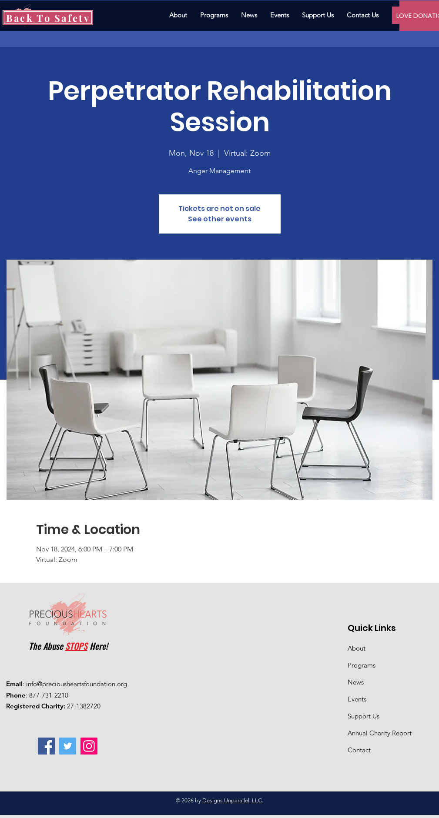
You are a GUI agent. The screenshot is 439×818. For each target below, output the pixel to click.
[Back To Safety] (48, 17)
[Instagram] (88, 746)
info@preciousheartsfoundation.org (76, 684)
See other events (219, 219)
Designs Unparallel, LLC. (232, 800)
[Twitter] (67, 746)
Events (357, 699)
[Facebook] (46, 746)
